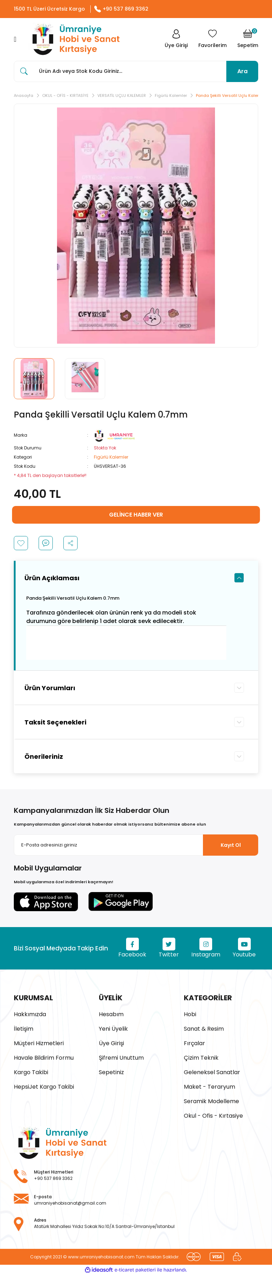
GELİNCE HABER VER (136, 515)
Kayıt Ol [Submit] (231, 845)
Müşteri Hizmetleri (39, 1043)
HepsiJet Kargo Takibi (44, 1087)
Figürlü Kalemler (111, 457)
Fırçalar (194, 1043)
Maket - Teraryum (209, 1087)
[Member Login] (176, 39)
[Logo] (74, 39)
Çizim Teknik (201, 1058)
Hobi (190, 1014)
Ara (242, 71)
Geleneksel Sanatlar (212, 1072)
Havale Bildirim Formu (44, 1058)
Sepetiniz (111, 1072)
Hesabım (111, 1014)
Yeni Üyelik (113, 1029)
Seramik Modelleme (211, 1101)
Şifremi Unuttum (121, 1058)
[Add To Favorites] (21, 543)
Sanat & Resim (204, 1029)
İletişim (23, 1029)
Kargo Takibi (31, 1072)
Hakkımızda (30, 1014)
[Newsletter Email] (136, 845)
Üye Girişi (111, 1043)
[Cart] (247, 39)
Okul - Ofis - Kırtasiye (213, 1116)
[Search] (136, 71)
